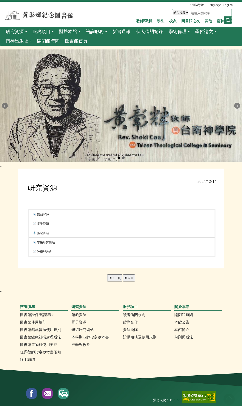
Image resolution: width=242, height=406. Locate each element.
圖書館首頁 (76, 14)
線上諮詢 (27, 335)
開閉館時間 (48, 14)
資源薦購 (130, 305)
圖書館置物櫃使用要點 (38, 320)
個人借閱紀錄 (149, 4)
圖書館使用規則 (33, 298)
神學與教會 (80, 320)
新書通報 (121, 4)
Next (237, 82)
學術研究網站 (82, 305)
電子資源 (78, 298)
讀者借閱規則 (134, 290)
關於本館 (69, 4)
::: (1, 141)
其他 (208, 19)
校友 (173, 19)
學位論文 (205, 4)
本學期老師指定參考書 (90, 313)
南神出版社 (18, 14)
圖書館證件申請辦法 (37, 290)
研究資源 (16, 4)
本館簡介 (181, 305)
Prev (5, 82)
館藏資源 (78, 290)
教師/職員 (144, 19)
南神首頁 (224, 19)
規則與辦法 (183, 313)
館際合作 (130, 298)
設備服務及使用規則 (140, 313)
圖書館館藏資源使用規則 (40, 305)
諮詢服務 (96, 4)
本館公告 (181, 298)
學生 (160, 19)
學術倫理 (179, 4)
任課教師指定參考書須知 (40, 328)
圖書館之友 (190, 19)
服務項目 (43, 4)
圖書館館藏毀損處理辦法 (40, 313)
